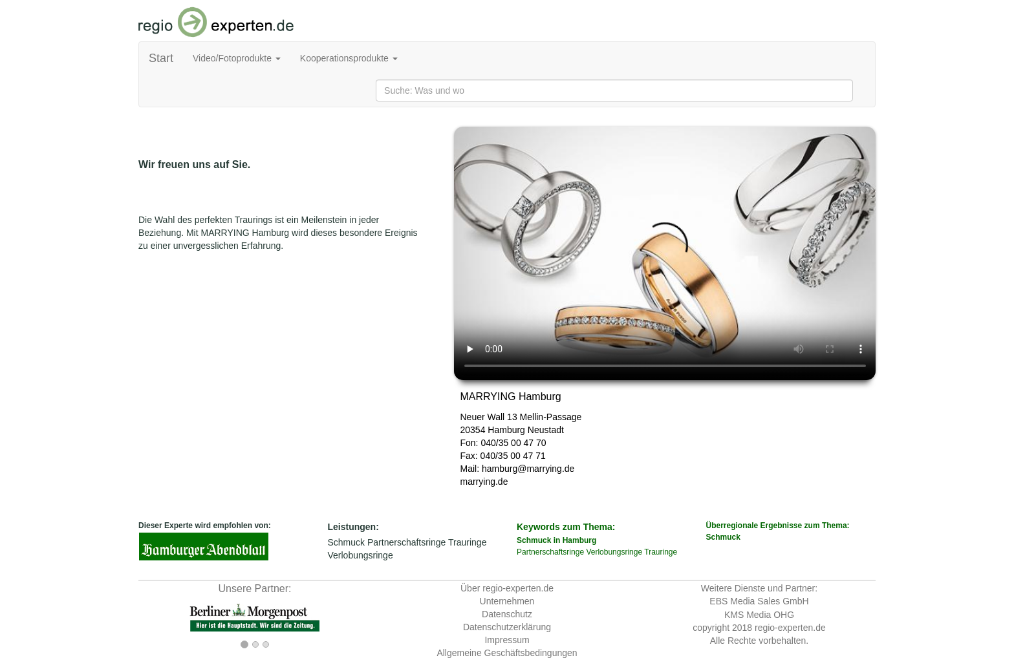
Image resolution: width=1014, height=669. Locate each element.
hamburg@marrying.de (528, 468)
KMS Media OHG (759, 615)
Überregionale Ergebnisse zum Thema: (791, 531)
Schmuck (346, 542)
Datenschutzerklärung (507, 627)
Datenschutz (507, 614)
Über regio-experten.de (507, 588)
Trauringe (467, 542)
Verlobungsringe (360, 555)
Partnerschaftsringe (406, 542)
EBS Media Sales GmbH (758, 601)
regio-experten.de (790, 627)
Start (161, 58)
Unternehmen (507, 601)
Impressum (506, 640)
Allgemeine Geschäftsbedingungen (507, 653)
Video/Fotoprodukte (237, 58)
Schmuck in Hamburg (556, 540)
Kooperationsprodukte (349, 58)
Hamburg (506, 430)
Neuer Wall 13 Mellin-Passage (521, 417)
